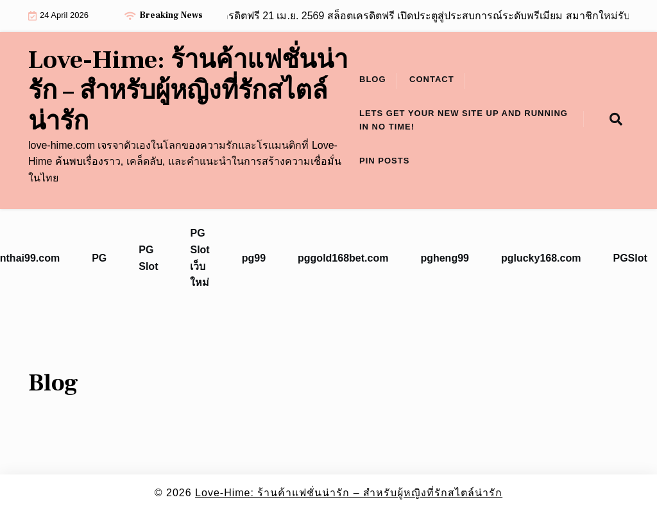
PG (99, 258)
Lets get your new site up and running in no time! (463, 119)
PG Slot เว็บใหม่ (199, 258)
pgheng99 (444, 258)
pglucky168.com (541, 258)
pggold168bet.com (343, 258)
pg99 (254, 258)
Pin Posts (384, 160)
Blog (372, 79)
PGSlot (630, 258)
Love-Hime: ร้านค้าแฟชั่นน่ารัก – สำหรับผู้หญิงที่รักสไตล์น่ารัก (188, 91)
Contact (431, 79)
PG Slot (148, 258)
